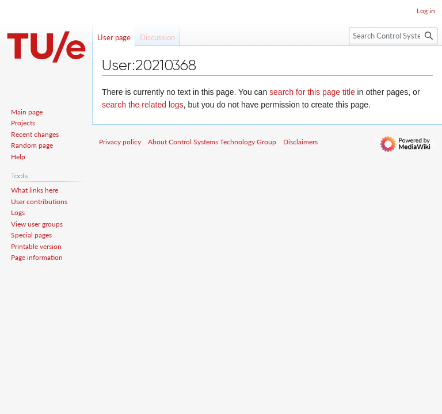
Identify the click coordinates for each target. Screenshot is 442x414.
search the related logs (143, 104)
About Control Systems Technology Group (212, 141)
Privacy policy (120, 141)
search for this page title (312, 92)
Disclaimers (300, 141)
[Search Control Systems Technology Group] (393, 36)
